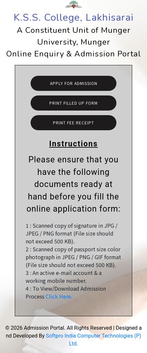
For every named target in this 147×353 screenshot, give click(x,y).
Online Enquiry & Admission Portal (73, 54)
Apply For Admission (73, 83)
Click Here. (59, 296)
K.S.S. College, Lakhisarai (73, 17)
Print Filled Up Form (73, 103)
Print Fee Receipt (73, 122)
